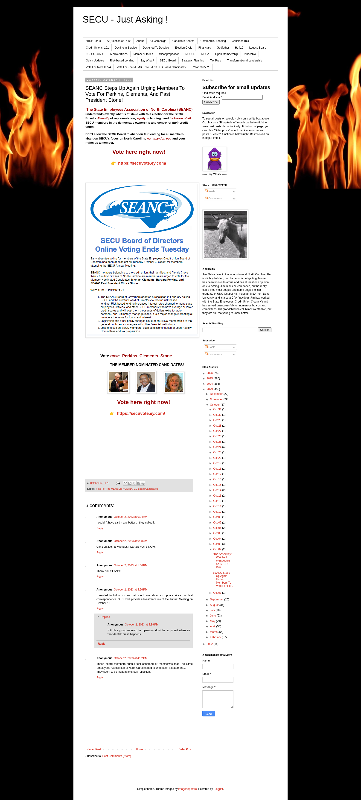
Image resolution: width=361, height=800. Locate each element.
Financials (204, 47)
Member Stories (143, 54)
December (217, 394)
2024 (210, 383)
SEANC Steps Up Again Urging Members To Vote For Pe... (223, 579)
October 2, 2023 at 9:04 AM (130, 516)
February (216, 637)
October (215, 404)
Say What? (147, 60)
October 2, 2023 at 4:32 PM (130, 658)
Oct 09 (217, 517)
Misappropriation (169, 54)
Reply (100, 528)
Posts (210, 191)
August (214, 605)
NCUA (205, 54)
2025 (210, 378)
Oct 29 (217, 420)
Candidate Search (183, 41)
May (213, 621)
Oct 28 (217, 425)
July (213, 610)
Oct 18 (217, 468)
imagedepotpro (187, 789)
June (213, 615)
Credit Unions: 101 (97, 47)
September (217, 599)
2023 (210, 389)
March (214, 632)
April (213, 626)
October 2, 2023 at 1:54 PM (130, 565)
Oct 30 (217, 414)
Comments (213, 198)
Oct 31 (217, 409)
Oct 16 (217, 479)
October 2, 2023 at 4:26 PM (130, 589)
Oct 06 (217, 527)
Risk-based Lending (122, 60)
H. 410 (239, 47)
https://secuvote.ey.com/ (142, 163)
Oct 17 (217, 474)
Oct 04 (217, 538)
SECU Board (168, 60)
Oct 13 (217, 495)
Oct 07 (217, 522)
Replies (105, 617)
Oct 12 (217, 501)
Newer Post (94, 749)
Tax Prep (215, 60)
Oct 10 (217, 511)
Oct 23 (217, 452)
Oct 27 (217, 431)
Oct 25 (217, 441)
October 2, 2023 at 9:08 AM (130, 541)
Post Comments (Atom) (116, 756)
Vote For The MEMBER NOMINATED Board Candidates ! (152, 67)
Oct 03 (217, 544)
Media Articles (119, 54)
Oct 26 (217, 436)
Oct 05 (217, 533)
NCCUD (190, 54)
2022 (210, 644)
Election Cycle (183, 47)
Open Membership (226, 54)
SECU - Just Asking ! (125, 19)
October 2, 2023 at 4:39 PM (141, 624)
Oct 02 (217, 549)
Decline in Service (126, 47)
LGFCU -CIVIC (95, 54)
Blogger (218, 789)
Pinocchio (250, 54)
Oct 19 (217, 463)
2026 (210, 373)
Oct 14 (217, 490)
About (140, 41)
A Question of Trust (119, 41)
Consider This (240, 41)
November (217, 399)
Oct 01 (217, 592)
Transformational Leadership (244, 60)
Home (139, 749)
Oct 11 (217, 506)
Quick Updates (95, 60)
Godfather (223, 47)
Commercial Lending (213, 41)
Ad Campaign (158, 41)
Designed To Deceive (156, 47)
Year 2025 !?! (201, 67)
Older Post (185, 749)
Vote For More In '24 (98, 67)
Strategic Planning (193, 60)
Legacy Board (257, 47)
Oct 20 (217, 458)
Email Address (212, 97)
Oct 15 (217, 484)
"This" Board (93, 41)
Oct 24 (217, 447)
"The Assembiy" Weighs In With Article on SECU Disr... (222, 561)
